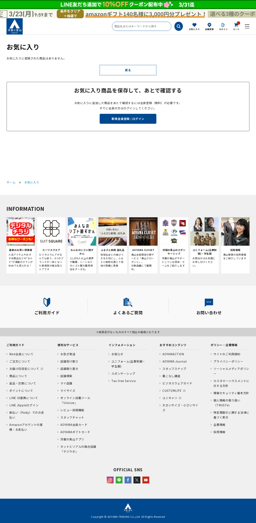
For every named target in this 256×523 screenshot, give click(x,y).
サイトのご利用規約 (226, 354)
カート (236, 26)
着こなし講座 (171, 376)
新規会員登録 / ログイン (128, 119)
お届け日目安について (24, 369)
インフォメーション (122, 345)
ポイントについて (21, 390)
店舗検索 (209, 29)
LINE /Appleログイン (24, 405)
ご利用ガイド (15, 345)
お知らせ (117, 354)
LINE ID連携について (23, 398)
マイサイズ (67, 390)
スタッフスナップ (174, 369)
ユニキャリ (169, 398)
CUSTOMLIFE (172, 390)
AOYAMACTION (173, 354)
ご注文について (19, 361)
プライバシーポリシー (228, 361)
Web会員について (21, 354)
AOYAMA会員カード (73, 425)
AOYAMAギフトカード (75, 432)
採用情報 (219, 432)
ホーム (10, 182)
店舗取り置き (69, 369)
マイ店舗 (66, 383)
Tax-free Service (123, 381)
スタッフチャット (72, 417)
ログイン (223, 29)
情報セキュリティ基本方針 (231, 393)
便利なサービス (68, 345)
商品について (18, 376)
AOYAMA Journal (174, 361)
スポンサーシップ (123, 373)
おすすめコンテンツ (173, 345)
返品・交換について (22, 383)
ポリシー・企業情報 (224, 345)
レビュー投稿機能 (72, 410)
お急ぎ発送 (67, 354)
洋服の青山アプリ (72, 439)
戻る (128, 70)
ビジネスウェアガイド (177, 383)
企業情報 (219, 425)
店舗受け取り (69, 361)
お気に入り (194, 29)
